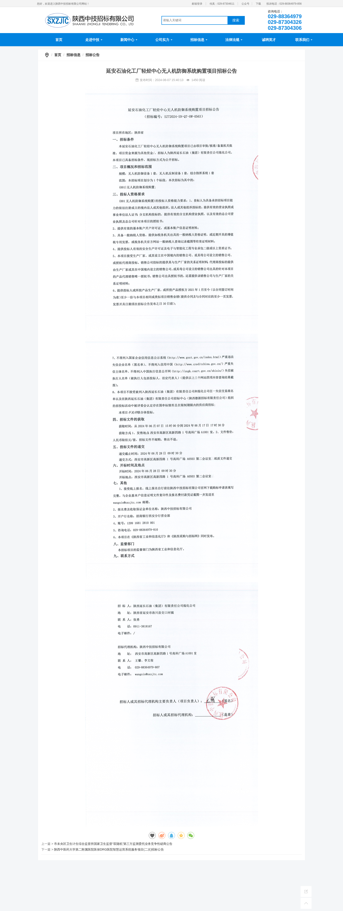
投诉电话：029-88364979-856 (284, 3)
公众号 (245, 3)
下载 (258, 3)
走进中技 (93, 40)
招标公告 (93, 55)
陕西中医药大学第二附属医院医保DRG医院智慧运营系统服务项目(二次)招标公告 (109, 849)
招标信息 (198, 40)
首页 (58, 40)
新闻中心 (128, 40)
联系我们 (303, 40)
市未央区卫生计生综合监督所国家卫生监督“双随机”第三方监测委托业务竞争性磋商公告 (113, 844)
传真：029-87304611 (222, 3)
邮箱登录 (197, 3)
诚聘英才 (269, 40)
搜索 (235, 20)
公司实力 (163, 40)
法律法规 (233, 40)
